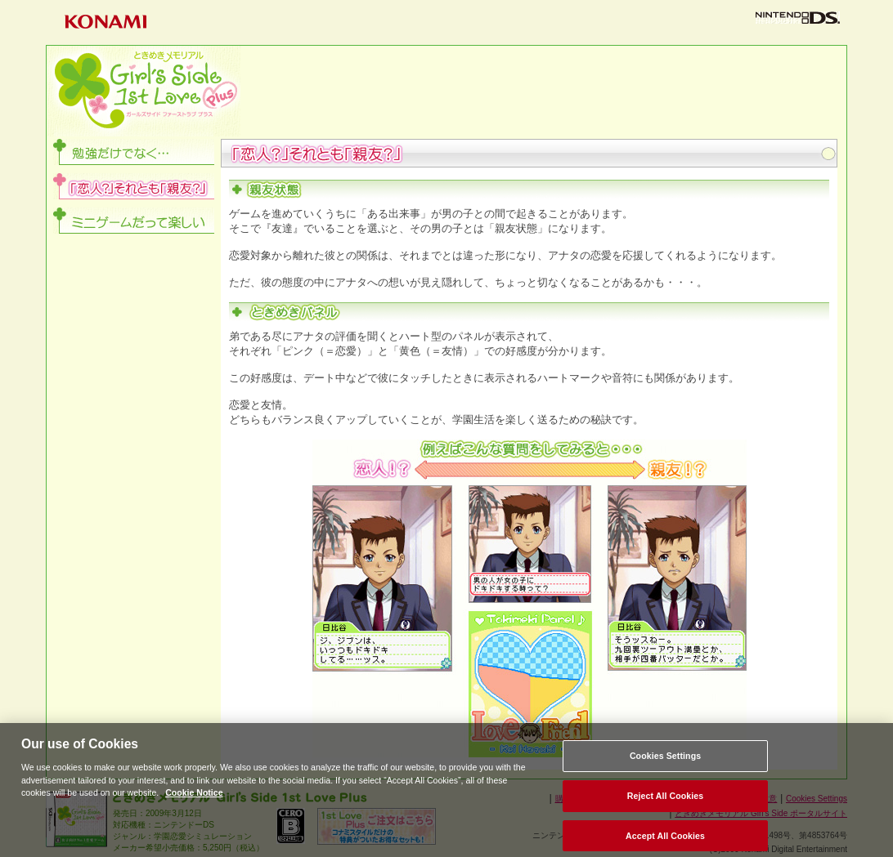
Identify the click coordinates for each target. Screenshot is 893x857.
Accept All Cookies (665, 841)
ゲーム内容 (539, 71)
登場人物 (438, 111)
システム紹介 (740, 71)
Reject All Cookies (665, 801)
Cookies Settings (665, 761)
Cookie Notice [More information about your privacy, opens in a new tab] (193, 798)
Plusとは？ (337, 71)
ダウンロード (639, 111)
